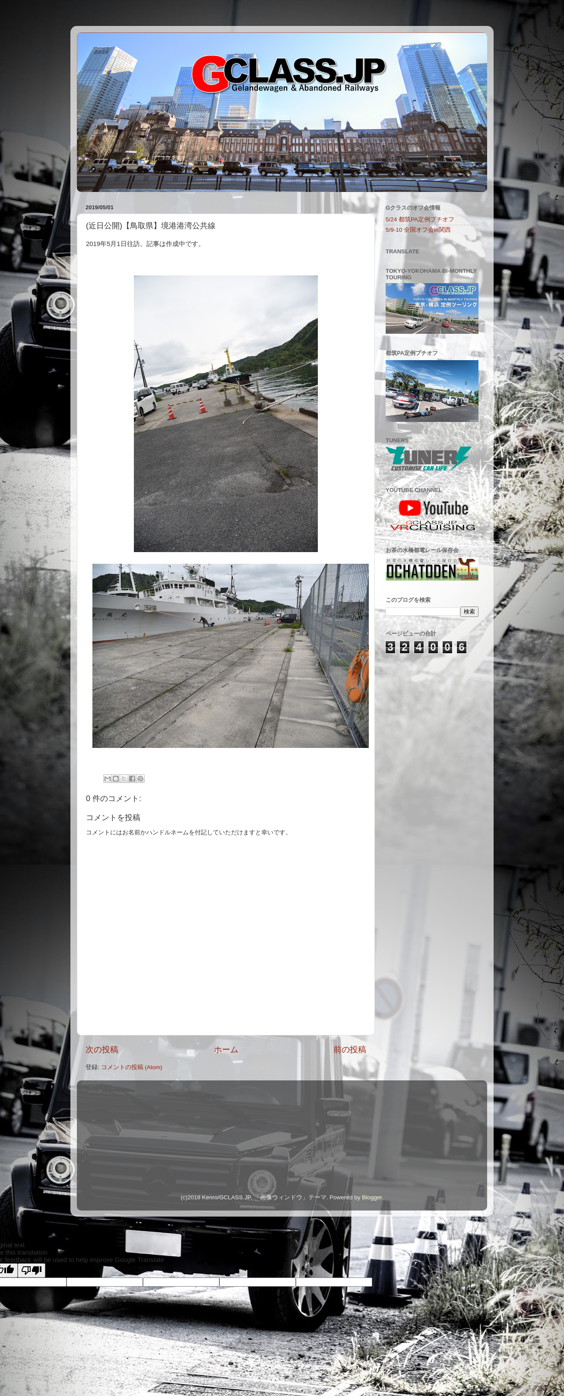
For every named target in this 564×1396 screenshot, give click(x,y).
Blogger (372, 1197)
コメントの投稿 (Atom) (131, 1067)
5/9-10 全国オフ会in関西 (418, 230)
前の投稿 (349, 1049)
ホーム (226, 1049)
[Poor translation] (31, 1270)
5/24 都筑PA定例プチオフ (420, 219)
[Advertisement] (429, 710)
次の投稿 (102, 1049)
